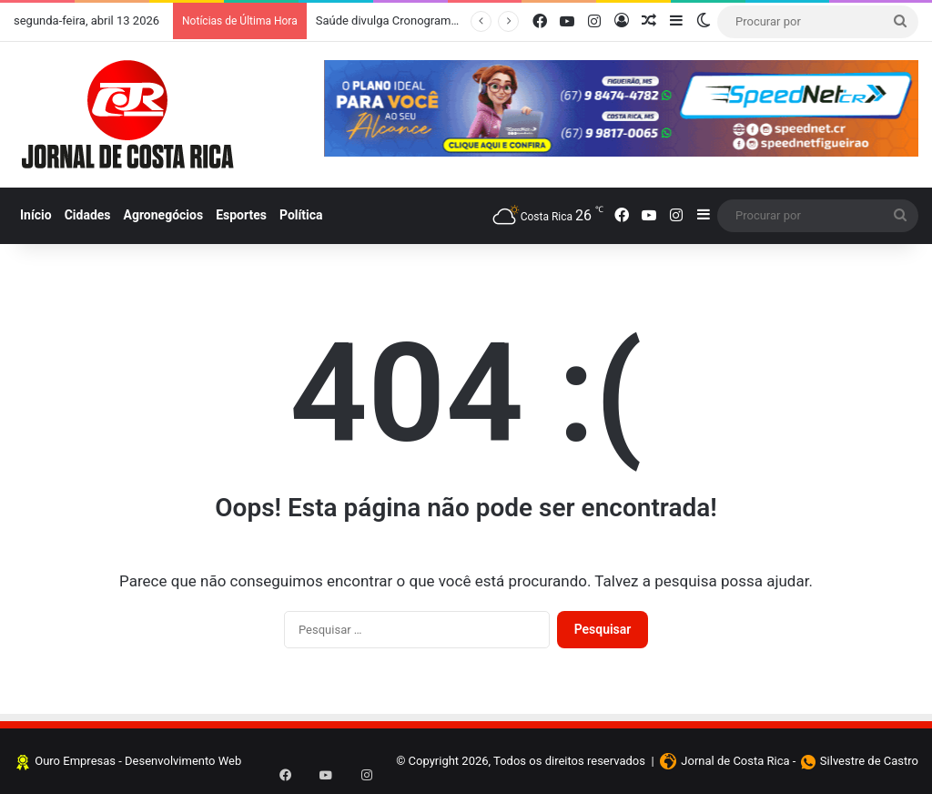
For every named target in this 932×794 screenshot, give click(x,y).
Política (301, 215)
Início (36, 215)
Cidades (88, 215)
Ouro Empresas (75, 761)
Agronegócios (164, 215)
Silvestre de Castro (869, 761)
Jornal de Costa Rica (735, 761)
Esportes (241, 215)
